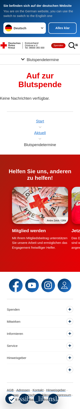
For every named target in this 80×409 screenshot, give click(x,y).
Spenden (58, 45)
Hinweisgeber (55, 390)
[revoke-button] (10, 399)
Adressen (23, 390)
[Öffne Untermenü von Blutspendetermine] (40, 59)
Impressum (63, 395)
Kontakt (38, 390)
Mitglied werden (29, 230)
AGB (10, 390)
